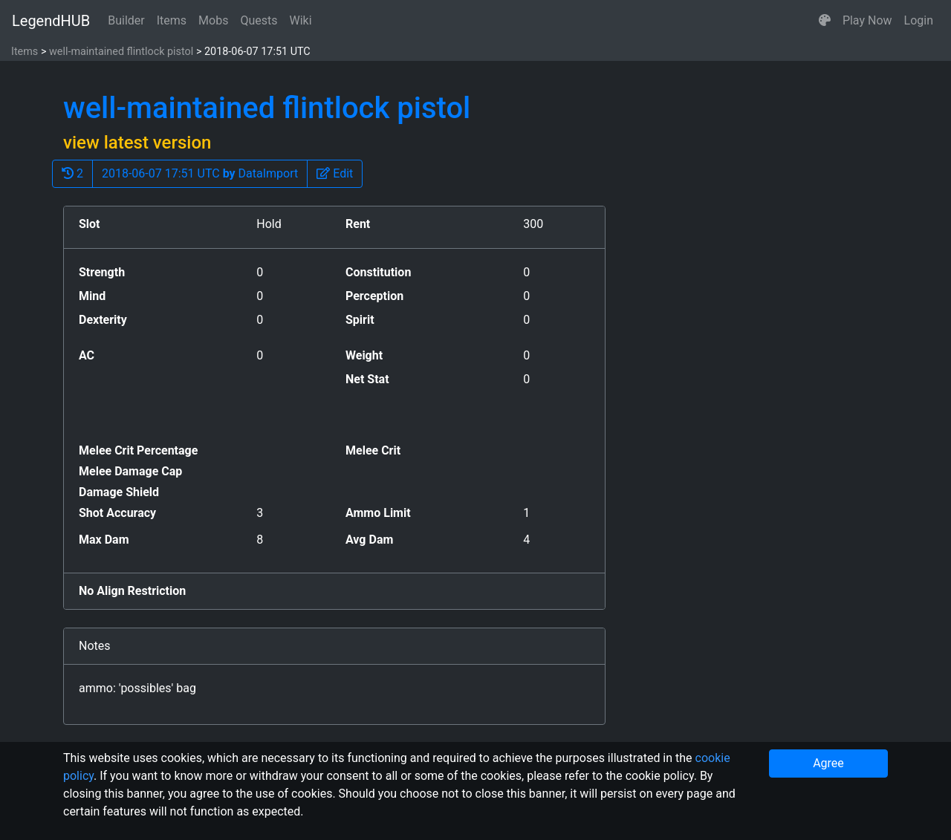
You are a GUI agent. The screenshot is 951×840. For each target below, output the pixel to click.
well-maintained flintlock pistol (121, 51)
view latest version (137, 142)
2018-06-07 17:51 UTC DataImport (200, 173)
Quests (258, 20)
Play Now (867, 20)
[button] (825, 21)
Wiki (301, 20)
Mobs (213, 20)
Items (171, 20)
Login (918, 20)
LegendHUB (51, 21)
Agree (828, 763)
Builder (126, 20)
